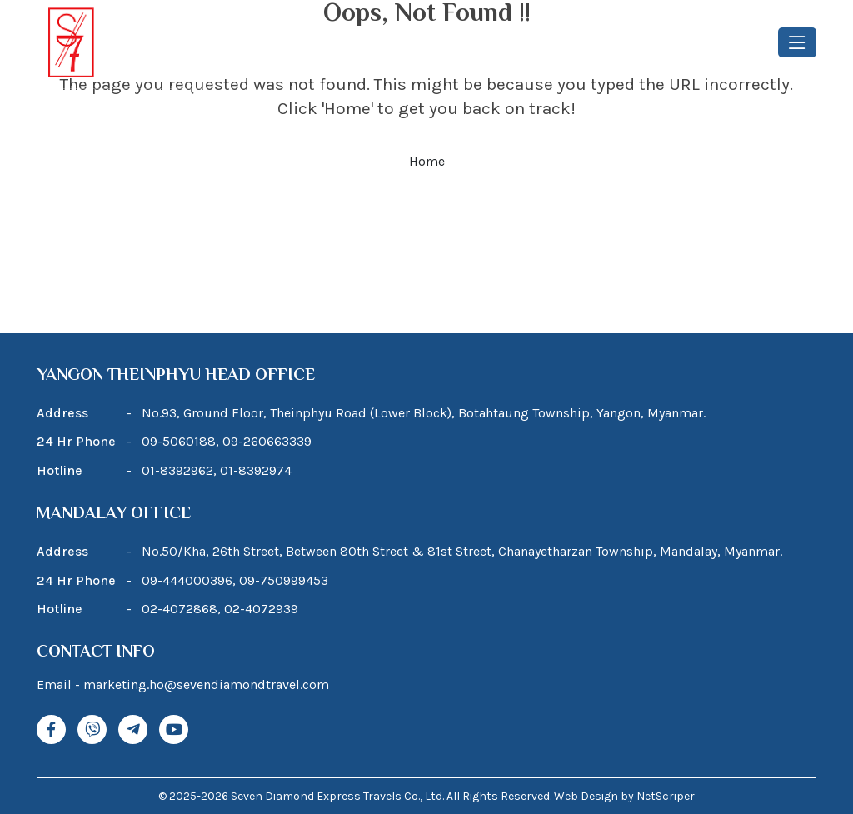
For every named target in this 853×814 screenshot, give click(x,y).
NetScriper (665, 796)
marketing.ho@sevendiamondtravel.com (206, 684)
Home (427, 161)
